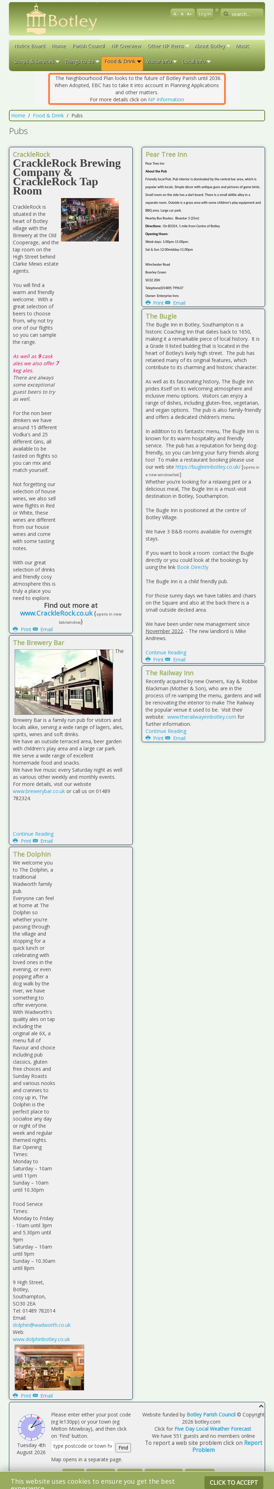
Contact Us (199, 1474)
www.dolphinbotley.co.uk (41, 1339)
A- (175, 14)
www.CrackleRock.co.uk (56, 612)
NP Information (166, 99)
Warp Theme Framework (152, 1482)
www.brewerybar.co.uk (39, 791)
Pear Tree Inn (166, 154)
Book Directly (192, 567)
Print (23, 629)
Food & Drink (48, 115)
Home (18, 115)
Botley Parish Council (211, 1414)
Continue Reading (33, 833)
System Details (163, 1474)
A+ (189, 14)
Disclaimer (101, 1474)
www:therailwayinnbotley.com (201, 716)
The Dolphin (32, 854)
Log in (205, 14)
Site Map (130, 1474)
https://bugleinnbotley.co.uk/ (208, 466)
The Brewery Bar (38, 642)
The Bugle (161, 316)
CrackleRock (31, 154)
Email (43, 629)
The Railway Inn (169, 673)
